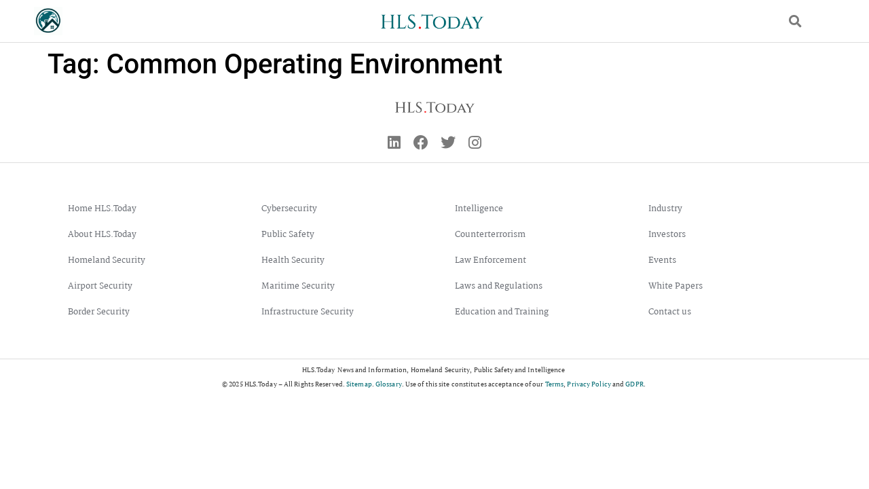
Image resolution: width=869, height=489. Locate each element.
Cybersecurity (289, 209)
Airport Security (100, 286)
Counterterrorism (490, 235)
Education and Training (502, 312)
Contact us (669, 312)
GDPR (634, 384)
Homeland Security (106, 260)
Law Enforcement (490, 260)
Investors (667, 235)
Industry (665, 209)
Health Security (293, 260)
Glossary (388, 384)
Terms (554, 384)
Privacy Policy (588, 384)
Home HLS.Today (102, 209)
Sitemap (359, 384)
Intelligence (479, 209)
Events (662, 260)
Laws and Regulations (498, 286)
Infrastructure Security (307, 312)
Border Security (99, 312)
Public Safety (287, 235)
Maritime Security (298, 286)
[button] (795, 21)
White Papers (675, 286)
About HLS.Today (102, 235)
